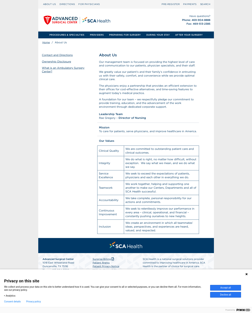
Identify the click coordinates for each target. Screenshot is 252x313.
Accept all (225, 287)
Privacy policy (33, 301)
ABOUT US (49, 4)
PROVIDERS (97, 35)
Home (46, 42)
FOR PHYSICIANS (89, 4)
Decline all (225, 294)
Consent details (12, 301)
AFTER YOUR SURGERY (189, 35)
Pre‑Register (171, 4)
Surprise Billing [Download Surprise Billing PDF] (104, 260)
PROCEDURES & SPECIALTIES (66, 35)
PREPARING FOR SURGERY (125, 35)
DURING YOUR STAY (158, 35)
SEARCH (205, 4)
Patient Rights (101, 263)
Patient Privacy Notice (106, 267)
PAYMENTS (189, 4)
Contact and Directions (57, 55)
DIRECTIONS (67, 4)
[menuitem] (49, 4)
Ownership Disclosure (57, 61)
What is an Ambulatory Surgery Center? (63, 69)
